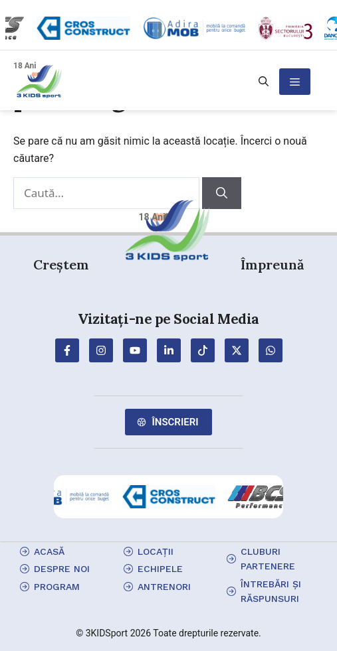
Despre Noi (62, 568)
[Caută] (221, 193)
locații (155, 551)
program (57, 586)
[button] (263, 81)
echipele (160, 568)
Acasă (49, 551)
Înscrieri (175, 422)
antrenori (164, 586)
